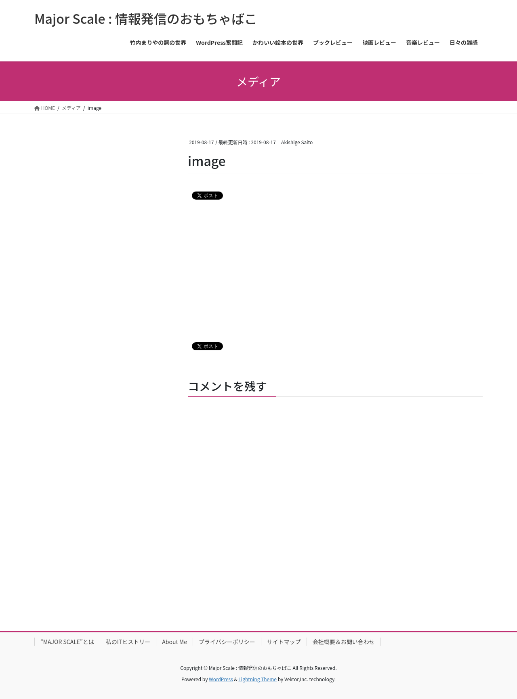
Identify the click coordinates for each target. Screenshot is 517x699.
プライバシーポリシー (227, 642)
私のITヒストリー (128, 642)
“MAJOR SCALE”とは (67, 642)
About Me (174, 642)
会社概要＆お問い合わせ (344, 642)
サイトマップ (284, 642)
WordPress (221, 679)
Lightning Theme (257, 679)
